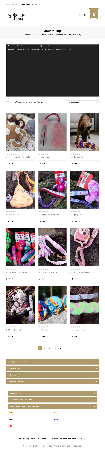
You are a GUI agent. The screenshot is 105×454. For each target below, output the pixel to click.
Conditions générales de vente (32, 439)
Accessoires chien (63, 35)
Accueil (27, 35)
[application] (52, 70)
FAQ (83, 439)
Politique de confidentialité (63, 439)
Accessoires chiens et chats (42, 35)
